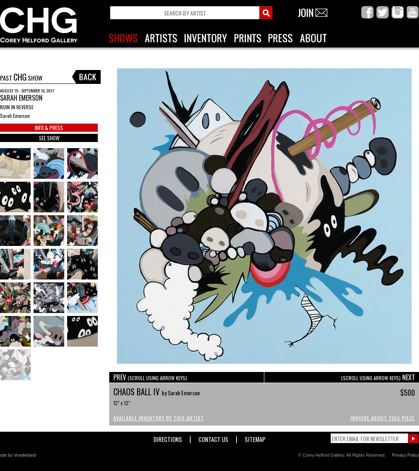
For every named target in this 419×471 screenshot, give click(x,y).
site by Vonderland (18, 455)
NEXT (378, 377)
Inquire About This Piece (383, 418)
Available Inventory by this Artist (158, 418)
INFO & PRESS (49, 128)
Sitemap (255, 437)
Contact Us (213, 437)
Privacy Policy (405, 455)
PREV (150, 377)
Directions (167, 437)
